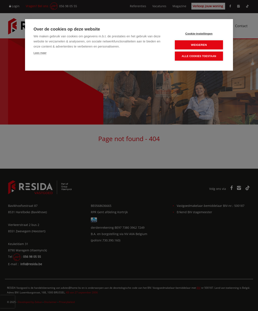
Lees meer (40, 53)
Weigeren (199, 44)
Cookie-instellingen (198, 33)
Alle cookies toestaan (199, 56)
